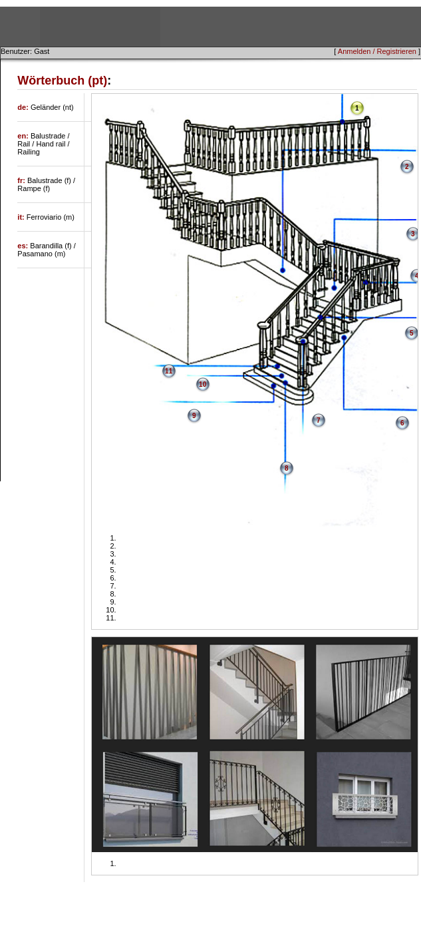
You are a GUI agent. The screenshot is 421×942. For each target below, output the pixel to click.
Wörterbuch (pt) (62, 80)
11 (168, 371)
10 (202, 384)
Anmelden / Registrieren (377, 51)
